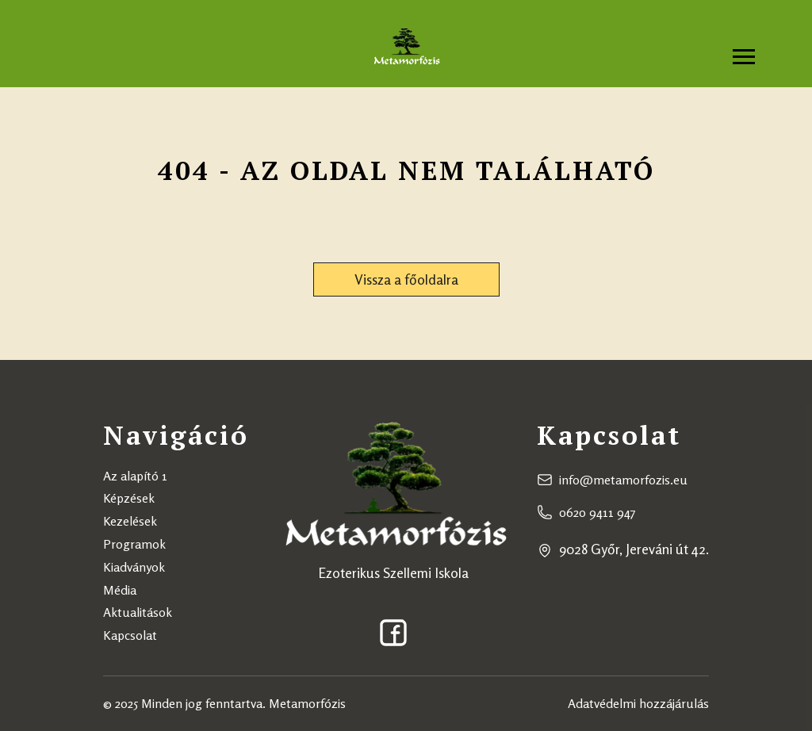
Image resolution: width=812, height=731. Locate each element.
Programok (134, 544)
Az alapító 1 (135, 476)
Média (119, 590)
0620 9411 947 (597, 512)
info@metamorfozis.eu (623, 480)
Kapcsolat (130, 635)
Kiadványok (134, 567)
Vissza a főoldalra (406, 279)
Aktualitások (137, 612)
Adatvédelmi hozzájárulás (638, 703)
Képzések (129, 498)
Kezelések (130, 521)
